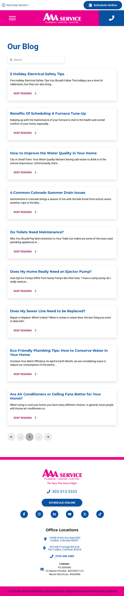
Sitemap (112, 591)
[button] (12, 18)
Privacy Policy (97, 591)
